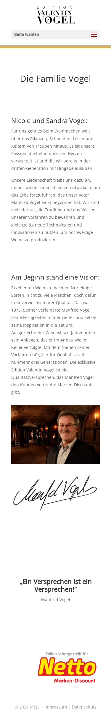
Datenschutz (84, 707)
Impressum (55, 707)
